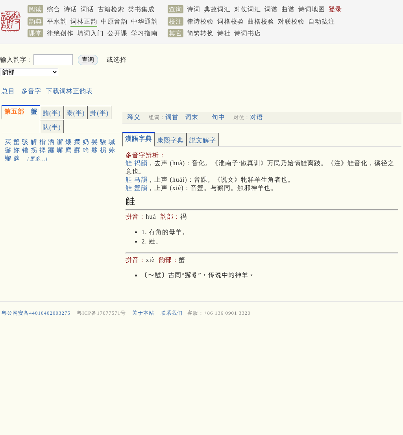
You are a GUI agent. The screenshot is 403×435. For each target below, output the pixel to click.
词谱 (271, 9)
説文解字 (202, 140)
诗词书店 (247, 33)
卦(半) (99, 113)
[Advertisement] (275, 66)
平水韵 (57, 21)
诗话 (70, 9)
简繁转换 (200, 33)
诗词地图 (311, 9)
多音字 (31, 91)
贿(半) (52, 113)
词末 (191, 117)
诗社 (224, 33)
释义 (133, 117)
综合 (53, 9)
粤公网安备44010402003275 (36, 313)
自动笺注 (321, 21)
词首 (172, 117)
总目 (8, 91)
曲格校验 (261, 21)
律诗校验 (200, 21)
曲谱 (288, 9)
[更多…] (37, 159)
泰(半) (76, 113)
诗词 (193, 9)
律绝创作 (60, 33)
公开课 (117, 33)
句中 (218, 117)
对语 (256, 117)
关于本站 (143, 313)
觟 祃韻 (137, 163)
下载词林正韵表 (69, 91)
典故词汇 (217, 9)
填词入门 (90, 33)
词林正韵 (83, 21)
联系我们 (172, 313)
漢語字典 (138, 138)
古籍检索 (111, 9)
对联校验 (291, 21)
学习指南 (144, 33)
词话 (87, 9)
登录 (335, 9)
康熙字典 (170, 140)
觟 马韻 (137, 179)
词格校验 (230, 21)
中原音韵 (114, 21)
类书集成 (141, 9)
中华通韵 (144, 21)
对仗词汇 (247, 9)
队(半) (52, 127)
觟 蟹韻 (137, 187)
